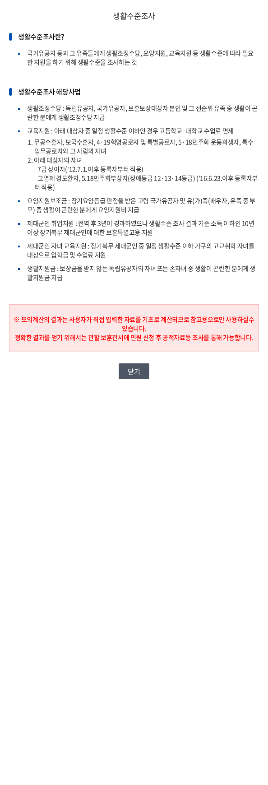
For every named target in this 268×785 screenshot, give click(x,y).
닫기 (134, 371)
